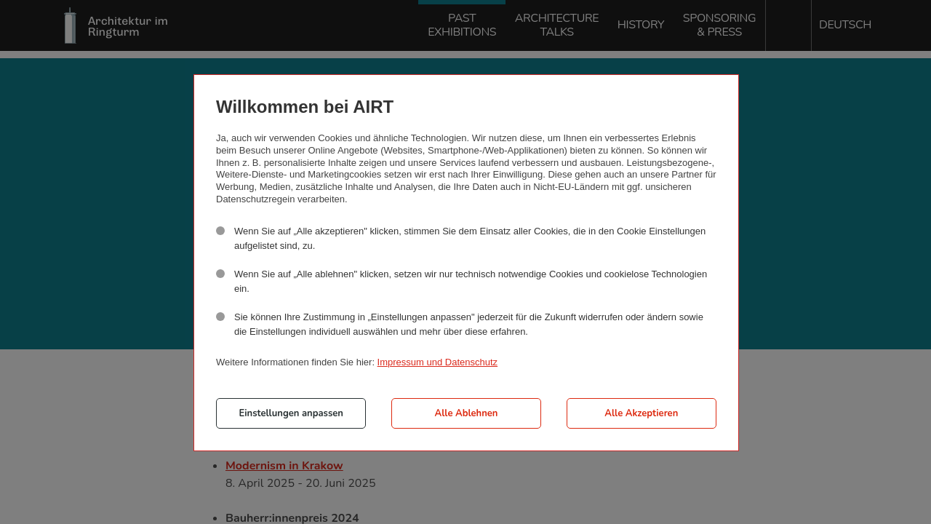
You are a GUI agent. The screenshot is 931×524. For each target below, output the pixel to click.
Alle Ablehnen (466, 413)
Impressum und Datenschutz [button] (437, 362)
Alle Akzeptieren (641, 413)
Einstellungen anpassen (291, 413)
